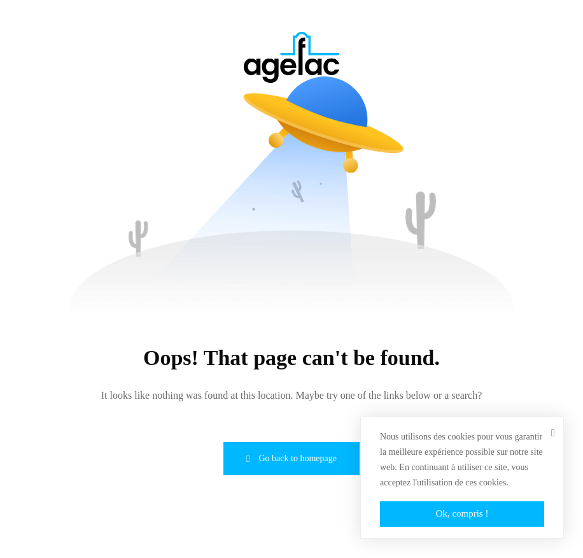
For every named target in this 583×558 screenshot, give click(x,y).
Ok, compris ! (462, 513)
